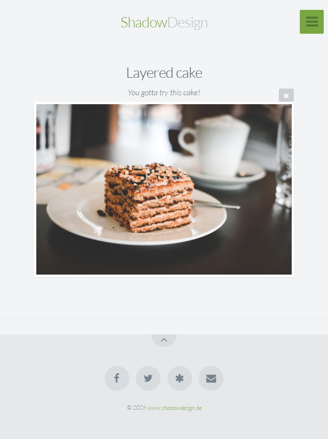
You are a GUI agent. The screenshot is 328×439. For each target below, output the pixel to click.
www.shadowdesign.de (175, 407)
